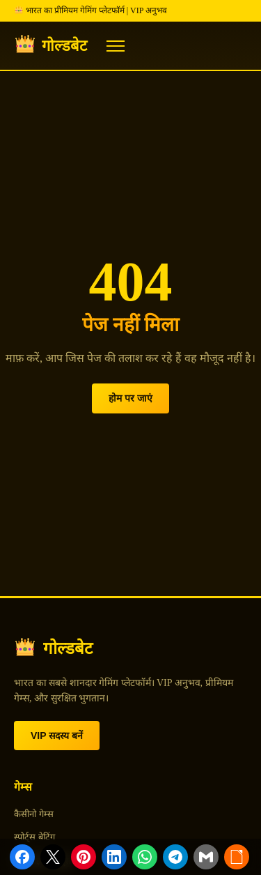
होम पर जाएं (130, 398)
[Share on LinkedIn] (114, 856)
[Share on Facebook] (22, 856)
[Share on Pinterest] (83, 856)
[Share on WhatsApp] (144, 856)
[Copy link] (236, 856)
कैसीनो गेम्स (34, 814)
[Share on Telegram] (175, 856)
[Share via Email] (206, 856)
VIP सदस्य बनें (57, 735)
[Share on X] (52, 856)
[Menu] (115, 46)
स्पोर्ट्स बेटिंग (34, 837)
